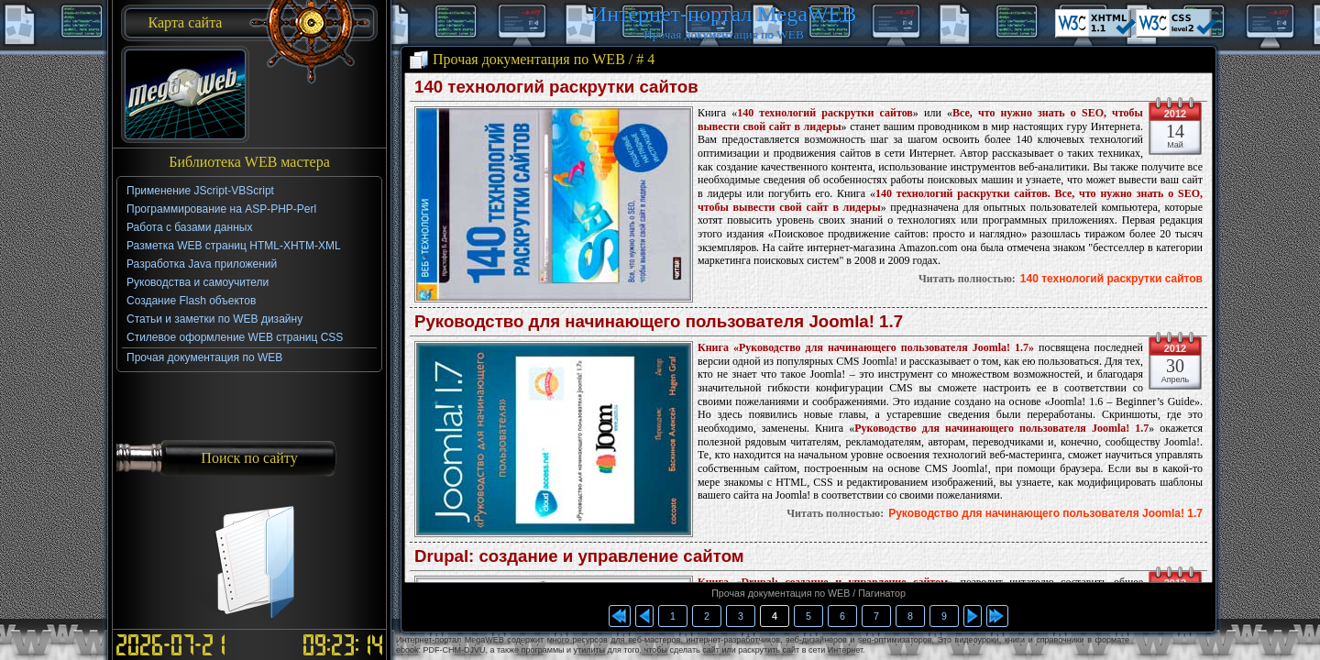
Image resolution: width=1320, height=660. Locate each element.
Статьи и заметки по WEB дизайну (214, 319)
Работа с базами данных (189, 227)
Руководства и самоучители (197, 282)
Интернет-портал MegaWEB (723, 14)
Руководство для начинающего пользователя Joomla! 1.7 (1045, 513)
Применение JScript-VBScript (200, 190)
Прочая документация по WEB (204, 357)
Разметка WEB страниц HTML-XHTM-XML (233, 245)
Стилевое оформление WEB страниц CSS (234, 337)
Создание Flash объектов (191, 300)
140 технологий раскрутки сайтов (1111, 278)
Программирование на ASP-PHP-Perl (221, 209)
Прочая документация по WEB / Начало (620, 616)
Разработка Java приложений (201, 264)
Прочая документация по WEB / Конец (997, 616)
